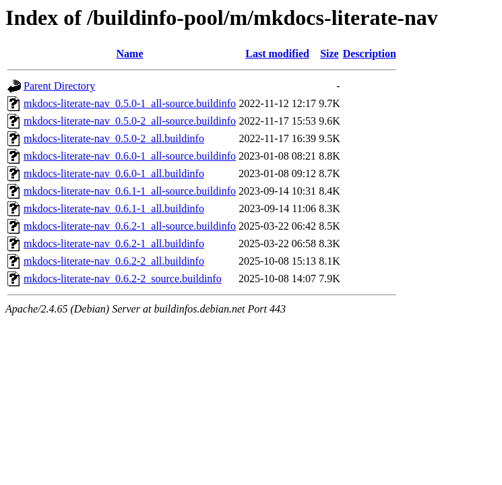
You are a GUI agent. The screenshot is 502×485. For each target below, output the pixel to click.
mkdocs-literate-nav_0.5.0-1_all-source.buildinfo (130, 103)
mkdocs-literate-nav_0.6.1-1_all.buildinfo (114, 208)
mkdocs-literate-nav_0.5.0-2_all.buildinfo (114, 138)
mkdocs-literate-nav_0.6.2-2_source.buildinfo (123, 278)
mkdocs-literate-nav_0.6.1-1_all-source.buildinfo (130, 191)
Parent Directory (59, 86)
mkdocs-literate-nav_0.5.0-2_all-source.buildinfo (130, 121)
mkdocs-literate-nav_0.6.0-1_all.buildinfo (114, 173)
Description (369, 53)
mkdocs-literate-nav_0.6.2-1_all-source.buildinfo (130, 226)
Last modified (277, 53)
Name (130, 53)
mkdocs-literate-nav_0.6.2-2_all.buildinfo (114, 261)
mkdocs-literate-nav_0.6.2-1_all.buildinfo (114, 243)
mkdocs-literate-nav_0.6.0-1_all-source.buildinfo (130, 156)
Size (329, 53)
